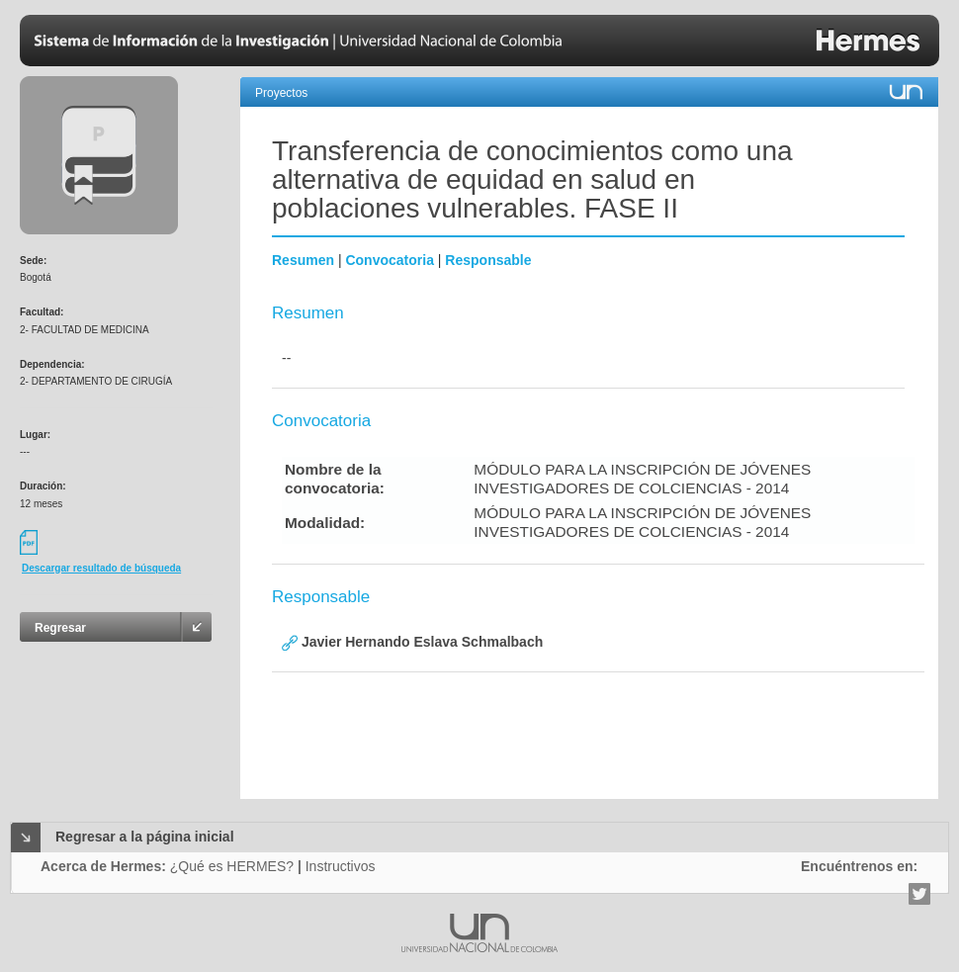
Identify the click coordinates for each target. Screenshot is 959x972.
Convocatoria (389, 260)
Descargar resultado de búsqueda (101, 568)
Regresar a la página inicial (144, 836)
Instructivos (340, 866)
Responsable (488, 260)
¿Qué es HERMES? (232, 866)
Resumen (303, 260)
